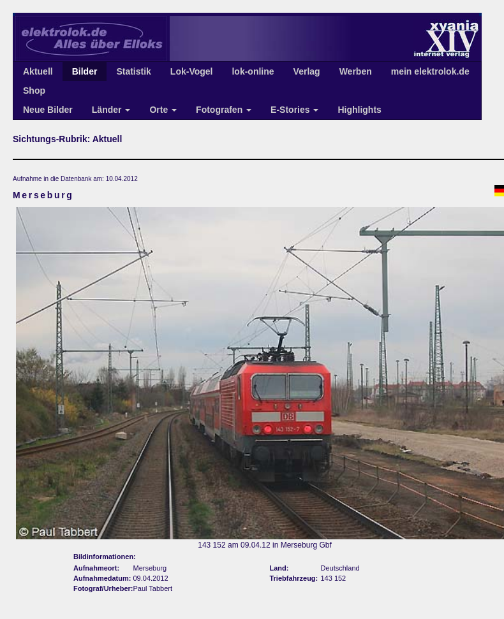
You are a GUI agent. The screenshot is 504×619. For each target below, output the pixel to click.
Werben (355, 71)
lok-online (253, 71)
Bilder (85, 71)
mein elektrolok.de (430, 71)
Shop (34, 90)
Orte (163, 110)
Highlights (359, 110)
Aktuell (38, 71)
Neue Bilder (48, 110)
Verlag (306, 71)
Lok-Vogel (191, 71)
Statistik (133, 71)
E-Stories (294, 110)
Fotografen (223, 110)
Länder (111, 110)
